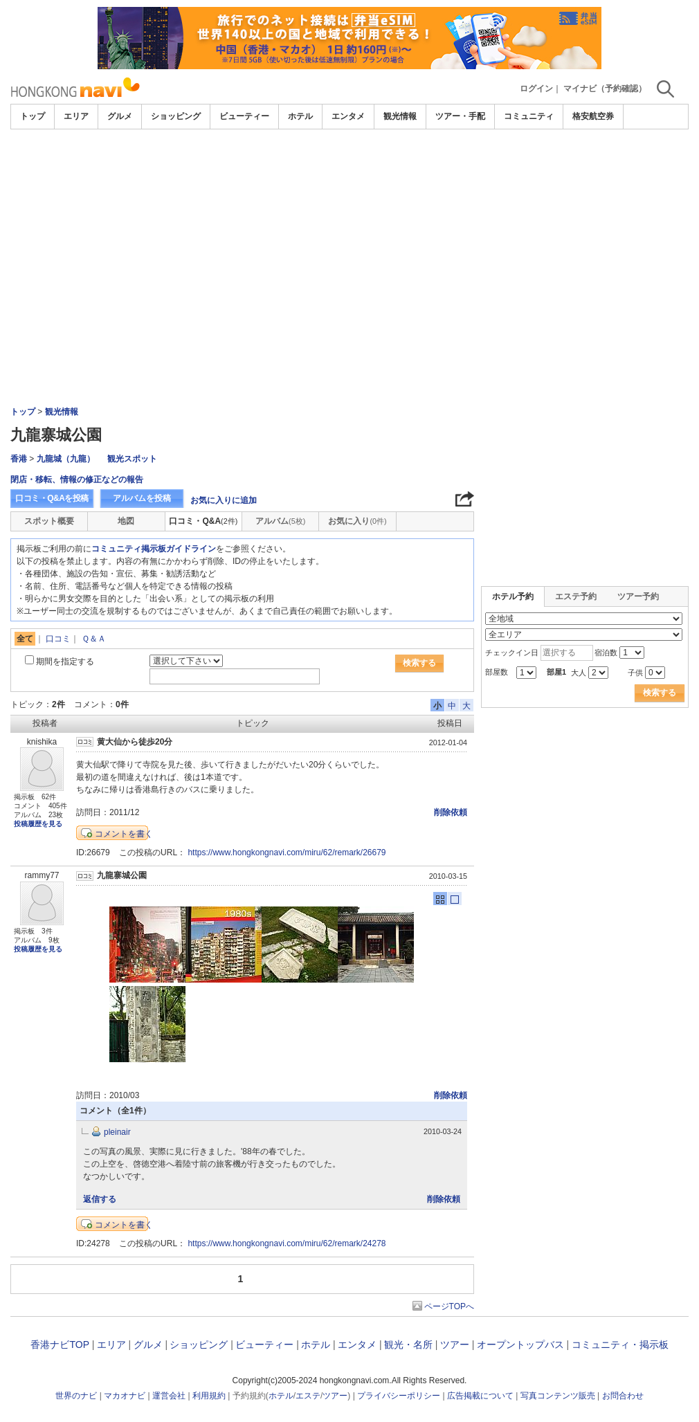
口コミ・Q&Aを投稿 (52, 498)
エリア (76, 116)
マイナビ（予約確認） (604, 88)
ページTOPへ (449, 1306)
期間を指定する (65, 661)
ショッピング (176, 116)
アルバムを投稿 (142, 498)
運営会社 (168, 1396)
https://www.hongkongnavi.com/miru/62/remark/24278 (286, 1243)
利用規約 (209, 1396)
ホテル (300, 116)
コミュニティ (529, 116)
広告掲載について (480, 1396)
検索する (419, 663)
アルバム (280, 521)
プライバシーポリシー (398, 1396)
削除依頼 (450, 812)
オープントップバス (520, 1344)
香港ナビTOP (59, 1344)
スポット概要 (49, 521)
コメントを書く (124, 834)
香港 (18, 459)
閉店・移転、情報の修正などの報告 (76, 479)
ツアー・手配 (460, 116)
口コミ (58, 639)
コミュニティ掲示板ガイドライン (153, 549)
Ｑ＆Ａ (94, 639)
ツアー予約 (638, 596)
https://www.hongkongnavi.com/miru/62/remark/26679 (286, 852)
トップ (32, 116)
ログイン (536, 88)
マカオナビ (124, 1396)
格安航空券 (593, 116)
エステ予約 (576, 596)
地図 (126, 521)
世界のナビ (76, 1396)
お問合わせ (623, 1396)
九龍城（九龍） (66, 459)
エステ (308, 1396)
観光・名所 (408, 1344)
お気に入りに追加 (223, 500)
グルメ (119, 116)
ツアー (454, 1344)
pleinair (117, 1132)
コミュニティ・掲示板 (620, 1344)
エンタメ (348, 116)
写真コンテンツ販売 (557, 1396)
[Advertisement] (349, 233)
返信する (99, 1199)
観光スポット (132, 459)
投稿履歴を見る (38, 824)
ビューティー (244, 116)
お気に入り (357, 521)
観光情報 (400, 116)
